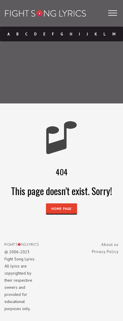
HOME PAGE (61, 208)
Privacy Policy (105, 251)
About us (110, 244)
